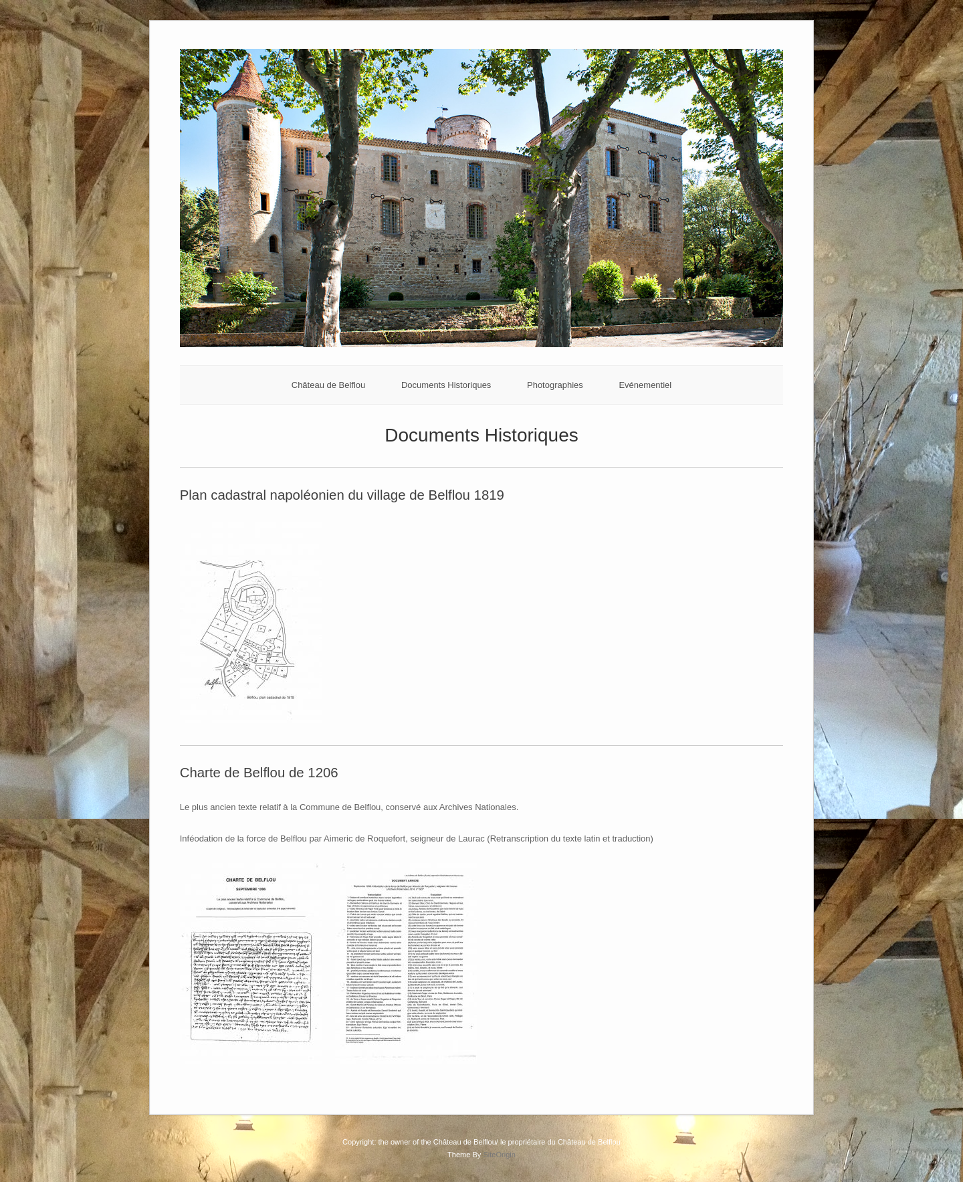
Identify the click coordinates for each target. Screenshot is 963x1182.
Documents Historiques (446, 385)
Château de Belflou (329, 385)
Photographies (555, 385)
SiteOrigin (499, 1155)
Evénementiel (645, 385)
